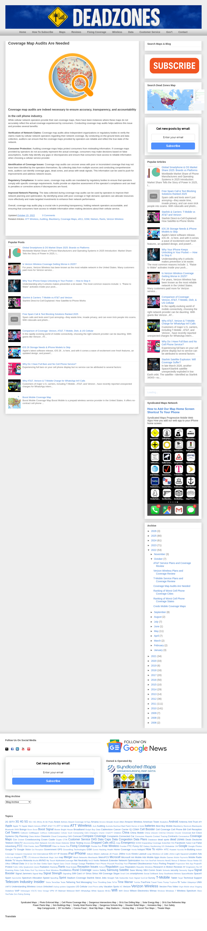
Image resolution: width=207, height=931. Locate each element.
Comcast (77, 836)
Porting (162, 863)
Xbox (199, 891)
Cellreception (54, 833)
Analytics (164, 822)
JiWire (122, 854)
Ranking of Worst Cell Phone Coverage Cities (169, 592)
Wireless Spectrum (186, 890)
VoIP (17, 890)
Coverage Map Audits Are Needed (171, 586)
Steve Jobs (100, 878)
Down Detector (62, 843)
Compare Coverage (94, 836)
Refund (102, 867)
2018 (154, 670)
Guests (95, 850)
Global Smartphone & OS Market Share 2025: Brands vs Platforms (55, 247)
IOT (55, 854)
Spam (8, 878)
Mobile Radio (195, 857)
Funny (136, 846)
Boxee (57, 829)
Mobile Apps (153, 857)
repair (122, 867)
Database (152, 839)
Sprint (62, 877)
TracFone (145, 882)
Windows (161, 891)
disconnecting (28, 843)
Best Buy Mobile (164, 826)
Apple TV (17, 826)
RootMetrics (65, 870)
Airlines (64, 822)
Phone (103, 863)
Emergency (128, 842)
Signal (191, 870)
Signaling (67, 873)
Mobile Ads (140, 857)
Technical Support (193, 878)
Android (173, 821)
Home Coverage (122, 849)
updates (62, 887)
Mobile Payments (181, 857)
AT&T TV (52, 826)
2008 (154, 717)
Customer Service (150, 32)
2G (6, 821)
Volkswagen (25, 891)
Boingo (23, 829)
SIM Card (77, 873)
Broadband (79, 829)
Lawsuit (142, 854)
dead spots (163, 839)
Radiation (44, 867)
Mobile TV (10, 860)
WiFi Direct (124, 891)
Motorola (27, 860)
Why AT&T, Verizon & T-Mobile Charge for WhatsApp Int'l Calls (53, 380)
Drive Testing (76, 843)
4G (21, 821)
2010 (154, 708)
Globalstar (169, 846)
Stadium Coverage (76, 878)
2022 (154, 550)
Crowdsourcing (32, 839)
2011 (154, 703)
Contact (183, 32)
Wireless (117, 32)
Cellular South (67, 833)
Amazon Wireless (133, 821)
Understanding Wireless (24, 886)
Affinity (39, 822)
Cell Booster (147, 829)
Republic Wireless (144, 867)
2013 (154, 694)
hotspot (141, 849)
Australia (109, 826)
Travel (154, 882)
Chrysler (178, 833)
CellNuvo (43, 833)
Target (180, 878)
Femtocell (45, 845)
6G (34, 822)
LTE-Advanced (33, 857)
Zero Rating (18, 894)
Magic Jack (53, 857)
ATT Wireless (31, 219)
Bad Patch (126, 826)
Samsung (112, 870)
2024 (154, 540)
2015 (154, 684)
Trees (159, 882)
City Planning (21, 836)
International (42, 854)
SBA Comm (149, 870)
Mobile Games (166, 857)
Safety (102, 870)
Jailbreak (105, 854)
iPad (71, 853)
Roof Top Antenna (37, 870)
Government (50, 849)
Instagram (19, 854)
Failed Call (191, 843)
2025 (154, 535)
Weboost (71, 891)
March (157, 640)
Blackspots (197, 826)
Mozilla (35, 861)
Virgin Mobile (184, 887)
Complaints (112, 836)
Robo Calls (19, 870)
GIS (163, 846)
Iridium (90, 854)
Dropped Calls (100, 842)
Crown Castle (48, 839)
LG (162, 854)
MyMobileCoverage (64, 860)
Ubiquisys (191, 882)
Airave (57, 821)
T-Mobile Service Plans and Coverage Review (168, 580)
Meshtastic (93, 857)
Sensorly (183, 870)
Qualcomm (29, 867)
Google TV (10, 849)
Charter (102, 833)
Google (183, 845)
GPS (59, 849)
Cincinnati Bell (188, 833)
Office (7, 863)
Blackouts (187, 826)
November (160, 554)
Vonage (46, 891)
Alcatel (116, 822)
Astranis (37, 826)
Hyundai (180, 850)
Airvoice (102, 822)
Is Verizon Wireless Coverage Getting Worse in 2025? (49, 264)
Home (22, 32)
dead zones (177, 839)
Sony (161, 873)
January (158, 650)
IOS (51, 854)
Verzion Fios (165, 886)
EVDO (138, 843)
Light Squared (181, 854)
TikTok (114, 882)
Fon (99, 846)
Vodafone (9, 891)
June (157, 626)
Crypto (59, 839)
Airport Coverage (76, 822)
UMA (199, 882)
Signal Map (38, 873)
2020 (154, 660)
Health (110, 849)
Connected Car (126, 836)
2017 (154, 675)
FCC (20, 845)
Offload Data (17, 863)
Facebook (180, 843)
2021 (154, 656)
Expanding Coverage (151, 843)
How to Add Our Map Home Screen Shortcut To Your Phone (170, 410)
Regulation (112, 866)
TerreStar (55, 882)
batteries (150, 825)
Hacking (102, 849)
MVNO (42, 860)
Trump (166, 882)
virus (192, 886)
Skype (116, 873)
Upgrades (70, 886)
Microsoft (125, 857)
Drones (87, 843)
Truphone (173, 882)
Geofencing (155, 846)
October (158, 558)
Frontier (123, 846)
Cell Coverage (163, 829)
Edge (118, 843)
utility (101, 886)
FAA (172, 843)
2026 (154, 531)
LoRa (7, 857)
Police (155, 863)
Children (117, 833)
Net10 (90, 861)
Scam (159, 870)
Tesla (63, 882)
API (200, 822)
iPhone (80, 853)
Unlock (39, 886)
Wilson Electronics (139, 890)
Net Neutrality (81, 860)
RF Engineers (189, 867)
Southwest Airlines (172, 873)
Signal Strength (52, 873)
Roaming (9, 870)
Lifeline (172, 854)
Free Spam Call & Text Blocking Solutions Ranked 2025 (50, 314)
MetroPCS (103, 857)
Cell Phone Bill (178, 829)
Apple (8, 825)
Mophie (19, 860)
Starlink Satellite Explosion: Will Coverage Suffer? (179, 361)
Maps (62, 32)
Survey (151, 878)
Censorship (78, 833)
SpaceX (198, 873)
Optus (61, 864)
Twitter (184, 882)
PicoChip (119, 863)
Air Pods (49, 822)
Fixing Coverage (96, 32)
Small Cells (125, 874)
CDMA (136, 829)
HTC (166, 849)
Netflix (96, 860)
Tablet (174, 878)
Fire (68, 846)
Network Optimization (129, 860)
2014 (154, 689)
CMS (69, 836)
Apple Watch (28, 826)
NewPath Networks (157, 861)
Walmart (62, 891)
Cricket (21, 839)
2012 (154, 698)
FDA (26, 846)
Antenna (183, 821)
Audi (94, 826)
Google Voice (24, 849)
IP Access (62, 854)
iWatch (97, 854)
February (159, 645)
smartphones (136, 873)
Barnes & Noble (138, 826)
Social (146, 873)
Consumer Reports (143, 836)
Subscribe (173, 146)
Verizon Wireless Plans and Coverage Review (168, 572)
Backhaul (117, 826)
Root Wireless (52, 870)
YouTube (9, 894)
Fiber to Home (58, 846)
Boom (29, 830)
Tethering (70, 882)
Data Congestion (122, 839)
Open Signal (53, 863)
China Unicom (151, 833)
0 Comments (48, 215)
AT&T (44, 826)
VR (56, 891)
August (158, 616)
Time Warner (125, 882)
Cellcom (24, 833)
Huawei (173, 849)
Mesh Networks (80, 857)
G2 (141, 846)
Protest (8, 867)
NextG (168, 860)
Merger (68, 857)
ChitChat (162, 833)
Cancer (117, 829)
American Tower (151, 821)
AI (44, 822)
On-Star (37, 863)
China (125, 832)
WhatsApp (85, 891)
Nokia (195, 860)
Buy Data (96, 829)
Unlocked (48, 886)
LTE (24, 857)
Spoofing (54, 878)
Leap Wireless (153, 854)
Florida (94, 846)
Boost (35, 830)
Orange (74, 863)
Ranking (54, 867)
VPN (52, 891)
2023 (154, 545)
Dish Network (41, 843)
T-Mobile (163, 877)
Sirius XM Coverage (102, 873)
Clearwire (45, 836)
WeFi (77, 891)
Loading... (152, 392)
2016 (154, 679)
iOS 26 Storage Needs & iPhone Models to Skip (46, 347)
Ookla (44, 863)
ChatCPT (109, 833)
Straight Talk (113, 878)
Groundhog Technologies (74, 849)
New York (145, 861)
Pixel (126, 864)
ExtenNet (166, 843)
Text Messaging (84, 882)
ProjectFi (198, 863)
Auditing (43, 219)
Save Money (136, 870)
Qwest (36, 867)
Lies (166, 854)
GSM (86, 219)
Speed (46, 878)
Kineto (135, 854)
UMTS (8, 886)
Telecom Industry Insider (25, 882)
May (156, 631)
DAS (94, 839)
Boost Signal (45, 829)
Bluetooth (9, 829)
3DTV (12, 821)
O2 (200, 860)
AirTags (87, 822)
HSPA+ (159, 849)
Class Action (34, 836)
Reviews (76, 32)
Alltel (122, 822)
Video (175, 886)
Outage (82, 863)
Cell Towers (12, 832)
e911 (80, 219)
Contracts (173, 836)
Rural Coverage (81, 870)
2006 (154, 722)
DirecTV (18, 843)
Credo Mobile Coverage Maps (169, 606)
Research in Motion (163, 867)
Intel (34, 854)
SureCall (144, 878)
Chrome (170, 833)
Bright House (67, 829)
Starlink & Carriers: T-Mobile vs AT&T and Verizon (47, 297)
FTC (129, 846)
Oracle (67, 864)
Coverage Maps (69, 219)
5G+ (31, 822)
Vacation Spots (111, 886)
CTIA (65, 839)
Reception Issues (87, 866)
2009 (154, 713)
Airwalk (109, 822)
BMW (17, 830)
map (61, 857)
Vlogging (198, 887)
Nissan (190, 861)
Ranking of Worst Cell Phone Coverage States (169, 600)
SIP (83, 874)
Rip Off (199, 867)
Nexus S (175, 860)
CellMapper (34, 833)
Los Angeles (15, 857)
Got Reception (37, 850)
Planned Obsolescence (140, 863)
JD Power (113, 854)
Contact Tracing (160, 836)
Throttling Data (104, 882)
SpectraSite (16, 878)
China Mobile (137, 832)
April (157, 635)
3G (17, 821)
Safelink (95, 870)
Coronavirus (183, 836)
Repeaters (130, 867)
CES (86, 833)
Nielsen (94, 219)
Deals (188, 839)
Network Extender (109, 860)
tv (179, 882)
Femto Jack (33, 846)
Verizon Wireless (115, 219)
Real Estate (71, 867)
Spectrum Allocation (32, 878)
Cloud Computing (59, 836)
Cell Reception (194, 829)
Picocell (110, 863)
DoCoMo (51, 843)
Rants (102, 219)
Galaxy (146, 846)
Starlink (90, 878)
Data (130, 32)
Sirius (89, 873)
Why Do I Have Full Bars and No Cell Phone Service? (49, 364)
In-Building (189, 849)
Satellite (124, 870)
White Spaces (97, 891)
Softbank (154, 873)
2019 (154, 665)
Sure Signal (134, 878)
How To (150, 849)
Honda (134, 850)
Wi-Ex (107, 891)
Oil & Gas (29, 864)
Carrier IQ (127, 829)
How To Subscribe (42, 32)
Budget (88, 830)
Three (95, 882)
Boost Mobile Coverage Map (36, 397)
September (160, 612)
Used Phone (93, 887)
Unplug (56, 887)
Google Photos (195, 846)
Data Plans (140, 839)
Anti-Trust (193, 821)
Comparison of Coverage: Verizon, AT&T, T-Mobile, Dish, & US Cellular (57, 330)
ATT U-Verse (63, 826)
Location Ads (195, 854)
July (156, 621)
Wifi (115, 890)
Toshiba (137, 882)
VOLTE (34, 891)
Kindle (128, 854)
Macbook (44, 857)
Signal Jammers (23, 873)
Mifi (132, 857)
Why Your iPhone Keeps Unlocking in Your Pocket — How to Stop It (56, 281)
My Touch (50, 860)
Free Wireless (110, 845)
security (174, 870)
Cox (15, 839)
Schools (166, 870)
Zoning (27, 894)
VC (121, 886)
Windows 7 (171, 891)
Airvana (95, 821)
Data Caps (104, 839)
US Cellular (81, 886)
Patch (97, 864)
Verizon (126, 886)
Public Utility (18, 867)
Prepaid (171, 863)
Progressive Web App (184, 864)
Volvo (40, 891)
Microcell (115, 857)
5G (26, 821)
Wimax (153, 890)
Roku (27, 870)
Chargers (93, 833)
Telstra (48, 882)
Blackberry (54, 219)
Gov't (169, 32)
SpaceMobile (187, 873)
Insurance (27, 854)
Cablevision (107, 829)
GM (176, 846)
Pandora (90, 863)
